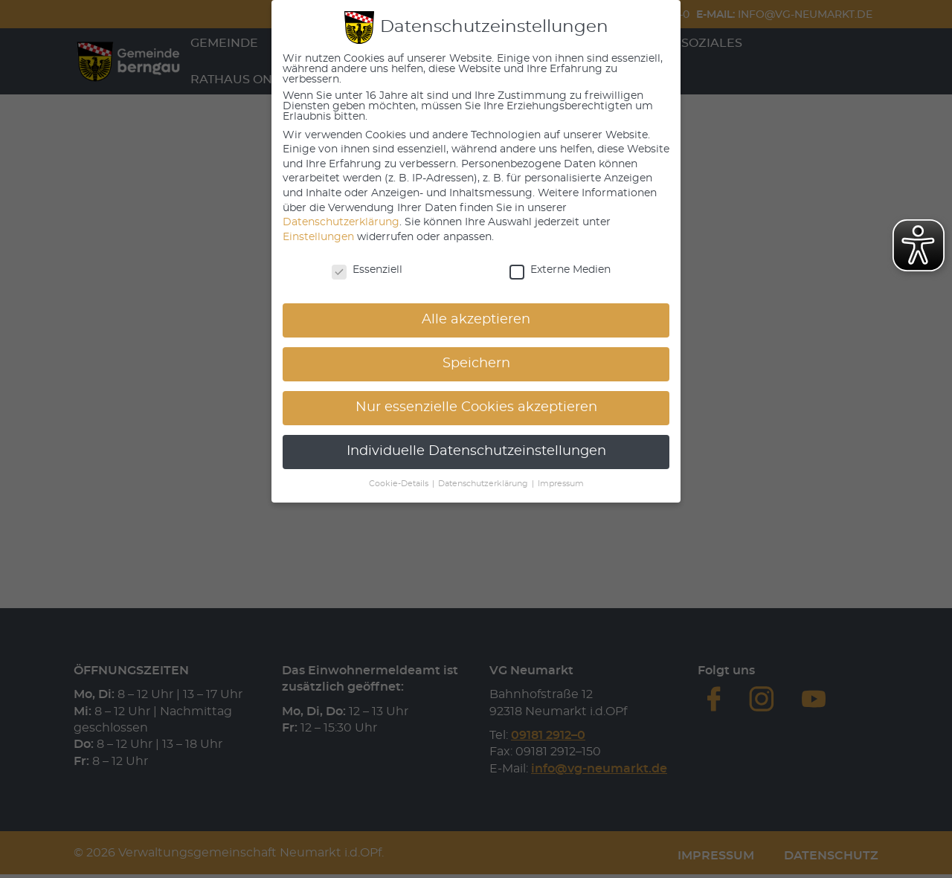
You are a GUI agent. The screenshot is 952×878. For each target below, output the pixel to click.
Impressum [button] (561, 484)
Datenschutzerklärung (341, 222)
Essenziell (367, 270)
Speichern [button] (476, 363)
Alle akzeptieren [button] (476, 319)
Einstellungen (318, 237)
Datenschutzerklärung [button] (484, 484)
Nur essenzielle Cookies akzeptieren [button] (476, 407)
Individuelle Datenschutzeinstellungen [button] (476, 451)
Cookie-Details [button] (400, 484)
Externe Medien (560, 270)
